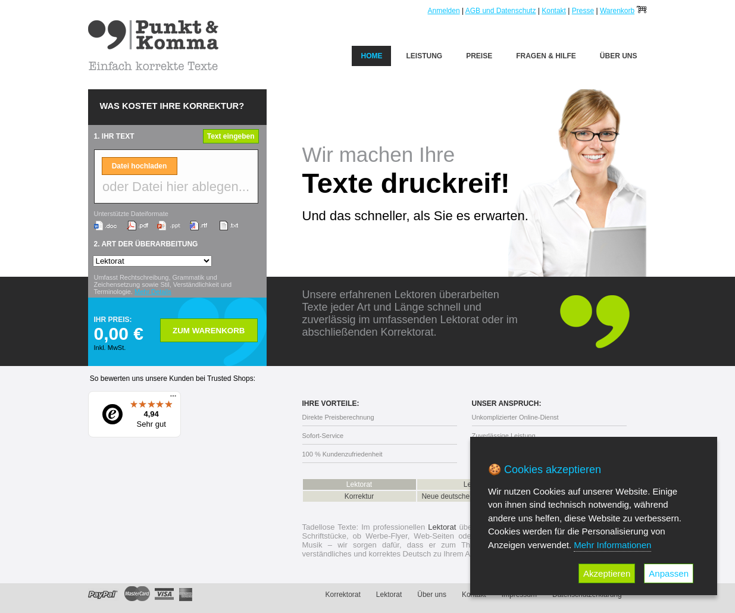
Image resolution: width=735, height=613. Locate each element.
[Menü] (173, 399)
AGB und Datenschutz (500, 11)
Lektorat (359, 484)
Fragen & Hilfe (546, 56)
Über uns (618, 56)
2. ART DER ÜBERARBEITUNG (146, 244)
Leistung (424, 56)
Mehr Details (153, 291)
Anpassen (669, 573)
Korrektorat (343, 594)
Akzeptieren (606, 573)
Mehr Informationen (612, 545)
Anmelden (444, 11)
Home (371, 56)
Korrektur (359, 496)
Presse (583, 11)
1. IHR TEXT (114, 136)
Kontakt (554, 11)
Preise (479, 56)
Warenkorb (617, 11)
